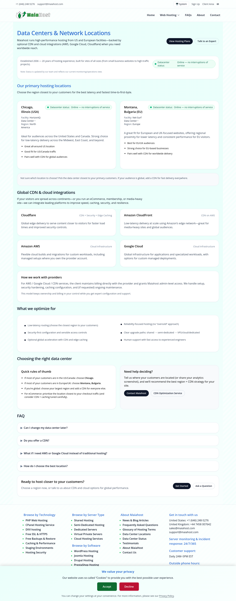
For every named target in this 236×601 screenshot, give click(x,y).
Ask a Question (204, 485)
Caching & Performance (40, 543)
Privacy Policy (166, 595)
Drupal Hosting (83, 560)
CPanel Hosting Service (40, 525)
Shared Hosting (83, 520)
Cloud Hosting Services (88, 538)
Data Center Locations (137, 534)
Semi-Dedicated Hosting (89, 525)
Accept (107, 586)
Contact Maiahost (136, 393)
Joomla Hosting (83, 555)
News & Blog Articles (135, 520)
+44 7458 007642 (200, 524)
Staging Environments (39, 548)
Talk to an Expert (206, 41)
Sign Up (196, 4)
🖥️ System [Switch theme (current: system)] (181, 4)
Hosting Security (36, 552)
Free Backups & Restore (40, 538)
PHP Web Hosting (37, 520)
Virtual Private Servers (88, 534)
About (201, 15)
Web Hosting (170, 15)
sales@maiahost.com (182, 528)
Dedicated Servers (85, 529)
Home (151, 15)
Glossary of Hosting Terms (139, 529)
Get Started (182, 485)
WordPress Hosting (86, 551)
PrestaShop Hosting (86, 565)
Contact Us (129, 552)
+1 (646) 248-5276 (25, 4)
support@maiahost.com (50, 4)
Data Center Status (135, 538)
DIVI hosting (33, 529)
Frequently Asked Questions (140, 525)
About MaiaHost (133, 548)
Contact (215, 15)
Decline (129, 586)
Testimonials (131, 543)
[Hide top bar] (218, 4)
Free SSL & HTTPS (36, 534)
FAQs (188, 15)
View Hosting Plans (179, 41)
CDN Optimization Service (168, 393)
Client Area (208, 4)
